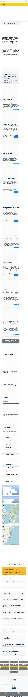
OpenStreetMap (14, 544)
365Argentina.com (7, 692)
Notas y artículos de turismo (7, 574)
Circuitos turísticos (7, 80)
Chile (15, 56)
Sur (7, 20)
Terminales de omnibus (8, 501)
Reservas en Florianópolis (8, 82)
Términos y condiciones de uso (10, 696)
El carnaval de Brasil (18, 567)
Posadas (5, 493)
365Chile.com (20, 693)
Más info (16, 109)
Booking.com (4, 546)
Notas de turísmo (14, 80)
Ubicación (5, 76)
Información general (14, 74)
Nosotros (14, 685)
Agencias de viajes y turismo (8, 499)
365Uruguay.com (20, 692)
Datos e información (10, 567)
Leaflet (9, 544)
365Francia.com (14, 694)
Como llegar (14, 76)
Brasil (5, 20)
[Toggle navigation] (26, 1)
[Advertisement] (14, 13)
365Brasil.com (7, 693)
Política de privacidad (19, 696)
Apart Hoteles (14, 491)
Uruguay (8, 56)
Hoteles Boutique (7, 491)
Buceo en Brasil (5, 569)
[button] (10, 513)
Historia (9, 76)
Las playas (11, 569)
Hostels (10, 493)
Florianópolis (3, 4)
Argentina (5, 56)
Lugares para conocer (7, 78)
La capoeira (16, 569)
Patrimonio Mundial (17, 572)
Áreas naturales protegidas (7, 572)
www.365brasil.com (5, 684)
